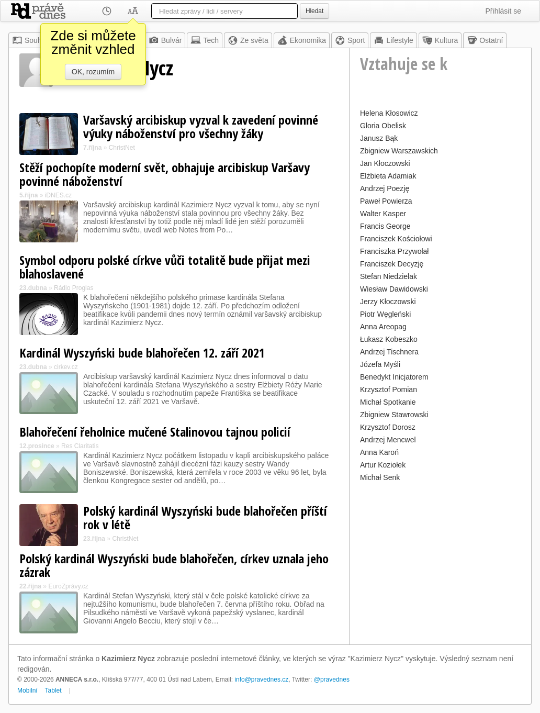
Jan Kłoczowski (385, 163)
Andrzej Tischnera (389, 352)
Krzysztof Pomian (388, 389)
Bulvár (165, 40)
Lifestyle (393, 40)
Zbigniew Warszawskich (399, 151)
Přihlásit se (503, 11)
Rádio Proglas (73, 288)
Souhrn (30, 40)
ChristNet (122, 147)
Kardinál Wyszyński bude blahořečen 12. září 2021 (142, 352)
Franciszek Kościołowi (396, 239)
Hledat (314, 11)
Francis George (385, 226)
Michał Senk (380, 477)
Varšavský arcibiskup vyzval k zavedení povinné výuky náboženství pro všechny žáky (200, 126)
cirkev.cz (66, 367)
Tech (204, 40)
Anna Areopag (383, 326)
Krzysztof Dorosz (387, 427)
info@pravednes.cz (261, 679)
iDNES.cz (58, 195)
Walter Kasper (383, 213)
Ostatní (485, 40)
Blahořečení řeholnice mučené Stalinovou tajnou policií (154, 431)
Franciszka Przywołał (394, 251)
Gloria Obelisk (383, 125)
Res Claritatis (79, 446)
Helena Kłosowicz (389, 113)
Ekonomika (301, 40)
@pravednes (332, 679)
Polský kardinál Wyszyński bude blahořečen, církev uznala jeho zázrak (174, 565)
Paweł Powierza (386, 201)
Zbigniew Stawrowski (394, 414)
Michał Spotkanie (388, 402)
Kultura (440, 40)
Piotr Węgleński (385, 314)
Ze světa (248, 40)
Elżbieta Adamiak (388, 176)
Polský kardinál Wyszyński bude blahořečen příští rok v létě (205, 517)
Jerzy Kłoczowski (388, 301)
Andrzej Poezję (384, 188)
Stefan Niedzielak (388, 276)
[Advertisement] (440, 550)
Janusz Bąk (379, 138)
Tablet (53, 690)
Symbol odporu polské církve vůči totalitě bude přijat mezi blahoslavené (164, 266)
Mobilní (27, 690)
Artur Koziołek (383, 465)
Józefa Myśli (380, 364)
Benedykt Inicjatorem (394, 377)
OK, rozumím (93, 72)
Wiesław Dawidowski (394, 289)
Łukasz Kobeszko (389, 339)
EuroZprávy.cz (68, 586)
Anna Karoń (379, 452)
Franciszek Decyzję (391, 264)
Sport (350, 40)
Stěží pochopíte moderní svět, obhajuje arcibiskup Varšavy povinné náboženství (164, 174)
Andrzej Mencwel (388, 440)
